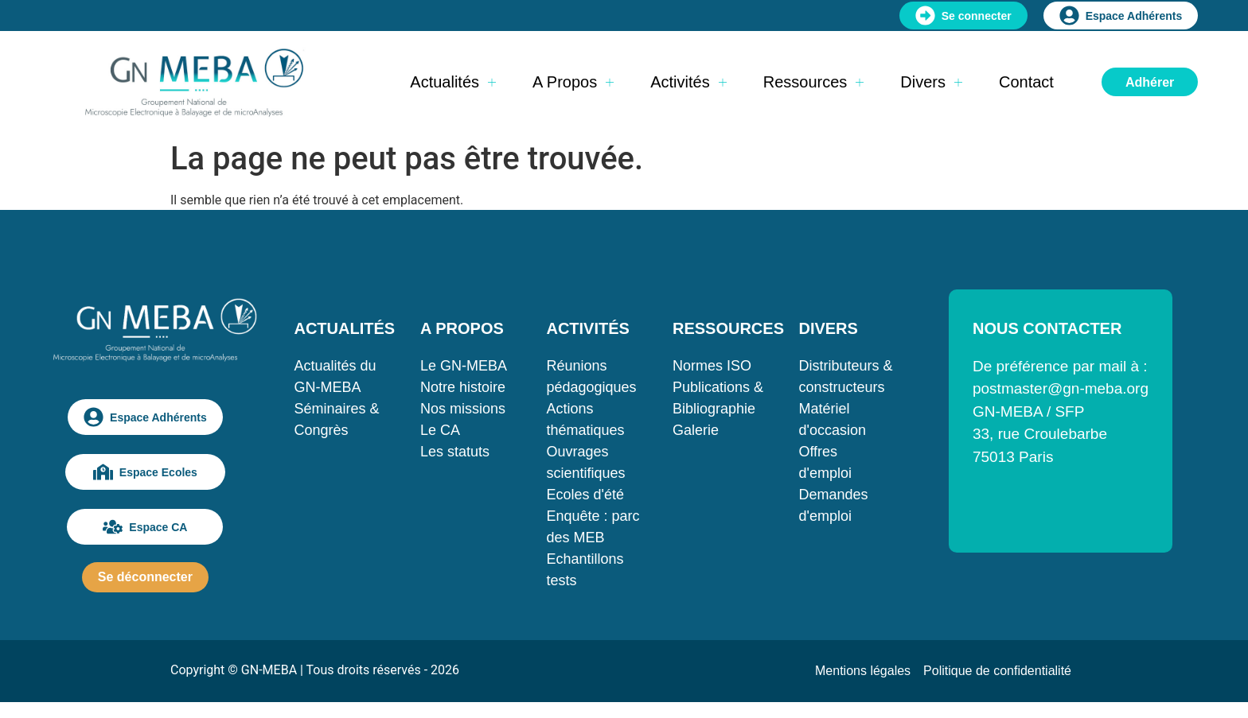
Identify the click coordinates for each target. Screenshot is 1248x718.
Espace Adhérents (1121, 15)
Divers (931, 82)
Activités (688, 82)
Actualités (453, 82)
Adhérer (1149, 82)
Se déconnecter (145, 577)
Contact (1026, 82)
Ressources (813, 82)
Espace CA (145, 527)
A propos (573, 82)
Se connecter (963, 15)
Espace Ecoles (145, 472)
